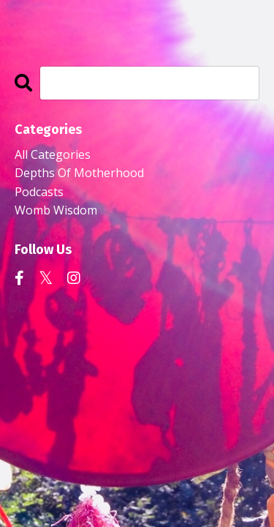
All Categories (53, 154)
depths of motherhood (79, 173)
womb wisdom (56, 210)
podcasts (39, 192)
